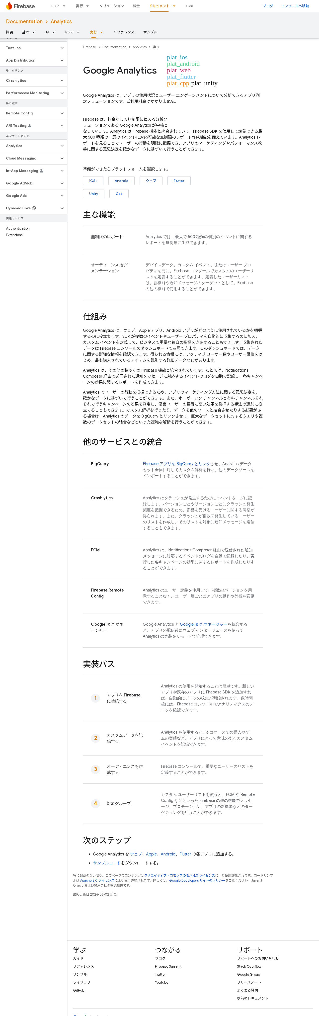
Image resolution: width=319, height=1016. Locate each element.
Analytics (61, 21)
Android (121, 180)
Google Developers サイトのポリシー (197, 880)
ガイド (78, 958)
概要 (9, 32)
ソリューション (111, 6)
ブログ (268, 6)
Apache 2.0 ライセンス (97, 880)
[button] (29, 48)
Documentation (24, 21)
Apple (151, 854)
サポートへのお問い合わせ (258, 958)
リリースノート (249, 982)
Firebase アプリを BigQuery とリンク (176, 463)
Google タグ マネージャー (204, 624)
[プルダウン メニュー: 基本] (35, 32)
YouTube (161, 982)
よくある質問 (247, 990)
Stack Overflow (249, 966)
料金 (136, 6)
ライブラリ (81, 982)
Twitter (160, 974)
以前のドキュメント (252, 998)
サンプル (150, 32)
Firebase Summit (168, 966)
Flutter (179, 180)
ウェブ (151, 180)
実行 (79, 6)
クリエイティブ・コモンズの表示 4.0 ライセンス (179, 875)
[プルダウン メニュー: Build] (66, 6)
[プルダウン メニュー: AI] (55, 32)
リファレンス (123, 32)
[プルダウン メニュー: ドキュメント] (176, 6)
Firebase (89, 47)
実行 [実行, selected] (93, 32)
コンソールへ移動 (295, 6)
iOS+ (93, 180)
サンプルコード (107, 863)
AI (47, 32)
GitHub (78, 990)
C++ (119, 193)
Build (55, 6)
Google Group (248, 974)
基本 (25, 32)
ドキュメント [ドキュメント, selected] (159, 6)
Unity (93, 193)
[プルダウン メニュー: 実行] (89, 6)
